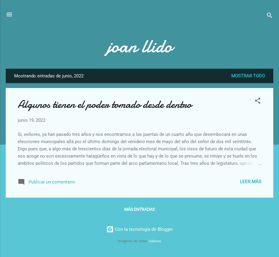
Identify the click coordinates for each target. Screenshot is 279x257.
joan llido (139, 46)
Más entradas (139, 209)
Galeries (155, 241)
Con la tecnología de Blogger (139, 229)
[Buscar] (269, 16)
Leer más (250, 181)
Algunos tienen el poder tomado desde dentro (105, 104)
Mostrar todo (248, 76)
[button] (257, 101)
